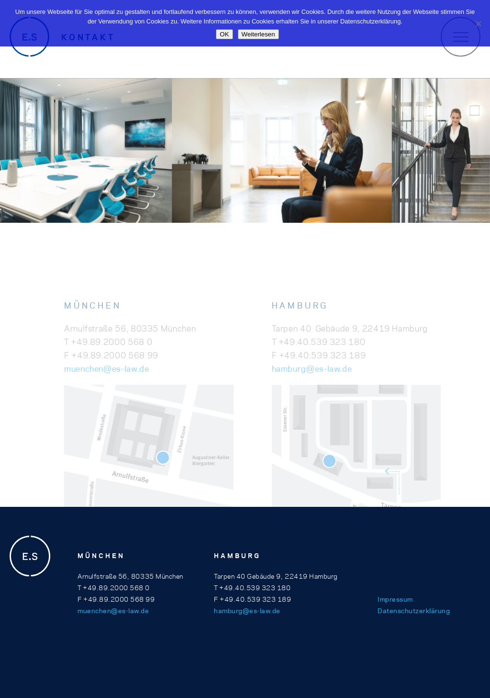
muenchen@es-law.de (106, 385)
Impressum (395, 599)
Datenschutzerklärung (414, 611)
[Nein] (478, 23)
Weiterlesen (258, 34)
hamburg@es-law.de (312, 385)
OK (224, 34)
